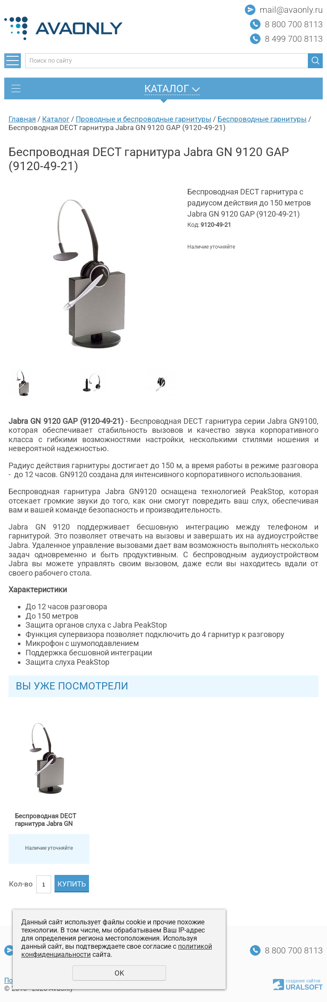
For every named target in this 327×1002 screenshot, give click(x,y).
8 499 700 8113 (294, 39)
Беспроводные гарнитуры (262, 119)
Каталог (55, 119)
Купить (71, 884)
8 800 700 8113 (294, 24)
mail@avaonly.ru (291, 10)
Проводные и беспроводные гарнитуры (143, 119)
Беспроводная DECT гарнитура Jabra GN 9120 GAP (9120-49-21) (47, 820)
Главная (22, 119)
